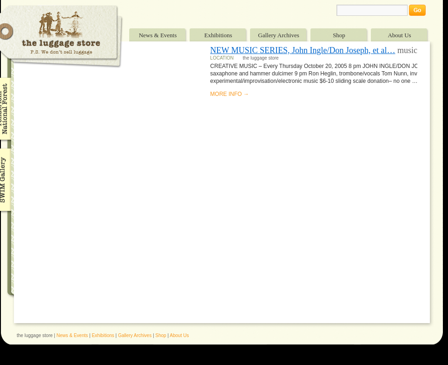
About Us (399, 35)
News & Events (158, 35)
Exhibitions (218, 35)
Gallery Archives (278, 35)
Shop (339, 35)
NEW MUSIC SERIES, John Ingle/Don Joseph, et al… (302, 50)
